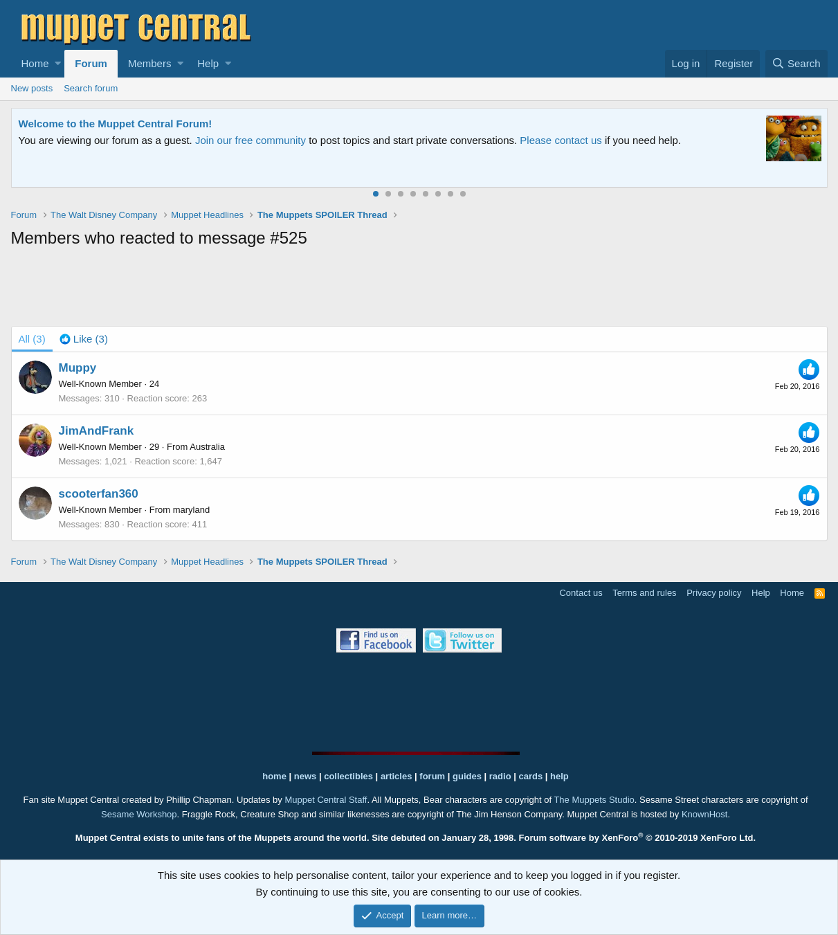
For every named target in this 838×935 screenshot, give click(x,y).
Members (150, 63)
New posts (32, 88)
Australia (207, 447)
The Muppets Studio (594, 800)
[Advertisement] (419, 290)
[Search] (796, 64)
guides (467, 776)
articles (398, 776)
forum (432, 776)
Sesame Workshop (139, 814)
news (305, 776)
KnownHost (704, 814)
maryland (191, 510)
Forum (91, 63)
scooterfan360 (98, 493)
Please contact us (560, 140)
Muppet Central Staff (325, 800)
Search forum (91, 88)
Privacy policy (713, 593)
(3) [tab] (32, 339)
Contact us (580, 593)
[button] (57, 64)
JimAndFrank (96, 430)
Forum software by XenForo (637, 838)
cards (530, 776)
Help (208, 63)
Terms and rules (644, 593)
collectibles (348, 776)
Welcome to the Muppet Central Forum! (115, 123)
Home (35, 63)
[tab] (84, 339)
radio (500, 776)
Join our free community (250, 140)
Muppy (78, 367)
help (559, 776)
